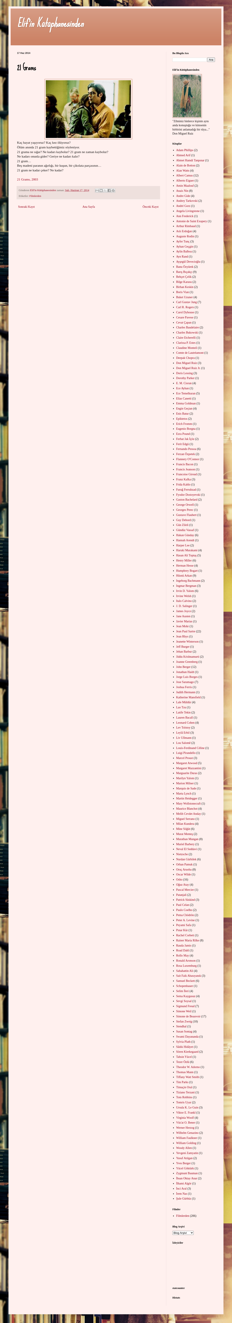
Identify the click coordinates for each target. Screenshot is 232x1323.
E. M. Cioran (184, 383)
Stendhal (181, 1026)
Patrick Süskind (185, 899)
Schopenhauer (184, 986)
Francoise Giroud (186, 474)
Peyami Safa (183, 925)
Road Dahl (182, 950)
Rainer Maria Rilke (187, 940)
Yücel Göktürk (185, 1168)
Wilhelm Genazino (187, 1132)
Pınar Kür (182, 930)
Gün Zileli (182, 525)
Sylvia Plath (183, 1041)
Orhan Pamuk (184, 864)
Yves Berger (183, 1163)
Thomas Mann (184, 1072)
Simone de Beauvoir (188, 1016)
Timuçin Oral (184, 1087)
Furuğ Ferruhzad (186, 489)
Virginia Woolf (185, 1117)
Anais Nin (182, 190)
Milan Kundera (185, 823)
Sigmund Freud (185, 1006)
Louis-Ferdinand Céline (190, 748)
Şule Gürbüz (183, 1198)
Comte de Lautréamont (190, 352)
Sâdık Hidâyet (184, 1046)
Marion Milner (185, 783)
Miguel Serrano (185, 818)
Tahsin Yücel (184, 1056)
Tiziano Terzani (185, 1092)
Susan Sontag (184, 1031)
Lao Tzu (181, 707)
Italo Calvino (184, 601)
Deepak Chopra (185, 357)
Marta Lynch (184, 793)
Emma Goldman (186, 403)
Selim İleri (182, 991)
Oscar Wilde (183, 874)
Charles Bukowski (187, 332)
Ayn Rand (182, 256)
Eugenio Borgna (186, 428)
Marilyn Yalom (185, 778)
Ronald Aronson (186, 960)
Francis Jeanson (185, 469)
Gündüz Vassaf (185, 530)
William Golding (186, 1143)
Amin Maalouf (185, 185)
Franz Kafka (183, 479)
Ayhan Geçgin (184, 246)
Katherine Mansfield (188, 697)
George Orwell (185, 504)
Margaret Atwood (186, 763)
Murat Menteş (184, 834)
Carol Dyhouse (185, 312)
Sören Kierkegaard (187, 1051)
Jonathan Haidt (185, 672)
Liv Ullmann (184, 737)
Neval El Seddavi (186, 849)
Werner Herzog (185, 1127)
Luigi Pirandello (186, 753)
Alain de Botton (185, 165)
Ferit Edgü (182, 444)
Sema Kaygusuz (186, 996)
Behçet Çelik (184, 276)
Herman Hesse (185, 565)
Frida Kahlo (183, 484)
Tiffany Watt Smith (187, 1077)
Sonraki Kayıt (26, 206)
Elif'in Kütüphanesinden (50, 23)
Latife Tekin (183, 712)
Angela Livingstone (188, 211)
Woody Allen (184, 1148)
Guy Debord (183, 520)
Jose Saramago (185, 682)
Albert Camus (184, 175)
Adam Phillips (184, 150)
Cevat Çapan (184, 322)
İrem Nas (181, 1193)
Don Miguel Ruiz (186, 363)
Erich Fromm (184, 423)
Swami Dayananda (187, 1036)
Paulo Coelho (184, 910)
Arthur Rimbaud (186, 226)
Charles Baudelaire (187, 327)
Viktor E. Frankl (186, 1112)
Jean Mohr (182, 626)
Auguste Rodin (185, 236)
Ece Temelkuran (186, 393)
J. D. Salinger (184, 606)
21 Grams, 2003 (27, 179)
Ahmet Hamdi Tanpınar (190, 160)
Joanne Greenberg (187, 661)
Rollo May (182, 955)
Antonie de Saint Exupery (191, 221)
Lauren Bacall (184, 717)
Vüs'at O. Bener (185, 1122)
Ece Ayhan (182, 388)
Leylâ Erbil (183, 732)
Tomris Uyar (183, 1102)
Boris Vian (182, 292)
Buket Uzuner (184, 297)
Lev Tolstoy (183, 727)
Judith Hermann (185, 692)
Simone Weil (184, 1011)
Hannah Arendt (185, 540)
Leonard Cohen (185, 722)
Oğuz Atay (182, 884)
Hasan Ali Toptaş (186, 555)
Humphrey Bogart (187, 570)
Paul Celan (182, 904)
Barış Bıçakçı (184, 271)
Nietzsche (182, 854)
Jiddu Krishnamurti (187, 656)
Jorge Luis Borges (187, 677)
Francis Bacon (184, 464)
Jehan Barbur (184, 651)
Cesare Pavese (184, 317)
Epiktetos (182, 418)
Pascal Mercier (185, 889)
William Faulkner (186, 1138)
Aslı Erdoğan (184, 231)
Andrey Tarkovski (187, 200)
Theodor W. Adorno (188, 1067)
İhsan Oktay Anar (186, 1178)
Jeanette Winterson (187, 641)
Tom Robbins (184, 1097)
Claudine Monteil (186, 347)
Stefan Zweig (184, 1021)
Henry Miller (184, 560)
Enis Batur (182, 413)
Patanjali (181, 894)
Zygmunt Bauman (187, 1173)
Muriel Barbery (185, 844)
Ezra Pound (183, 433)
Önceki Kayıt (151, 206)
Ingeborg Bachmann (188, 580)
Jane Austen (183, 616)
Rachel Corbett (185, 935)
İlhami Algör (184, 1183)
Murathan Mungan (187, 839)
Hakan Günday (185, 535)
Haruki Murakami (187, 550)
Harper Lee (183, 545)
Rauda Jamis (183, 945)
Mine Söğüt (183, 828)
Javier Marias (184, 621)
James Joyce (183, 611)
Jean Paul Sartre (185, 631)
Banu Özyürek (184, 266)
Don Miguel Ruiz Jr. (188, 368)
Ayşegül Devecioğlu (188, 261)
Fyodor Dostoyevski (188, 494)
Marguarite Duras (186, 773)
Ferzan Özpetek (185, 454)
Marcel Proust (184, 758)
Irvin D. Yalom (185, 591)
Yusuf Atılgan (184, 1158)
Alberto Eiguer (185, 180)
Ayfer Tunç (183, 241)
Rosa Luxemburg (186, 965)
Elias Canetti (184, 398)
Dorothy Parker (185, 378)
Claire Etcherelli (186, 337)
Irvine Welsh (183, 596)
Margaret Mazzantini (188, 768)
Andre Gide (183, 196)
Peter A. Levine (185, 920)
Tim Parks (182, 1082)
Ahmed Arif (183, 155)
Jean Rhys (182, 636)
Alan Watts (182, 170)
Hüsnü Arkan (184, 575)
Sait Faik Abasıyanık (188, 975)
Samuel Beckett (185, 980)
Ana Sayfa (88, 206)
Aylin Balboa (184, 251)
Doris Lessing (184, 373)
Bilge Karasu (184, 282)
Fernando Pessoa (186, 449)
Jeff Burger (183, 646)
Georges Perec (184, 509)
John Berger (183, 667)
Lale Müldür (183, 702)
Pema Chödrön (185, 915)
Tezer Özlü (182, 1062)
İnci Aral (181, 1188)
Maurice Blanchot (187, 808)
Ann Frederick (184, 216)
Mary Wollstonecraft (188, 803)
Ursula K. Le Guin (187, 1107)
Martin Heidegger (187, 798)
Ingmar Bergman (186, 585)
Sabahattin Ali (184, 970)
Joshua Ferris (184, 687)
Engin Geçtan (184, 408)
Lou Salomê (183, 743)
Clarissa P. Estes (186, 342)
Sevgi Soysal (184, 1001)
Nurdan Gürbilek (186, 859)
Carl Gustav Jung (186, 302)
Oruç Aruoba (184, 869)
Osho (179, 879)
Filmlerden (35, 196)
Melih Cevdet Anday (188, 813)
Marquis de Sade (186, 788)
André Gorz (183, 206)
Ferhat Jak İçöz (185, 439)
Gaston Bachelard (187, 499)
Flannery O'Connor (187, 459)
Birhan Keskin (184, 287)
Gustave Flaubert (186, 515)
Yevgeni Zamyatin (187, 1153)
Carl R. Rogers (185, 307)
